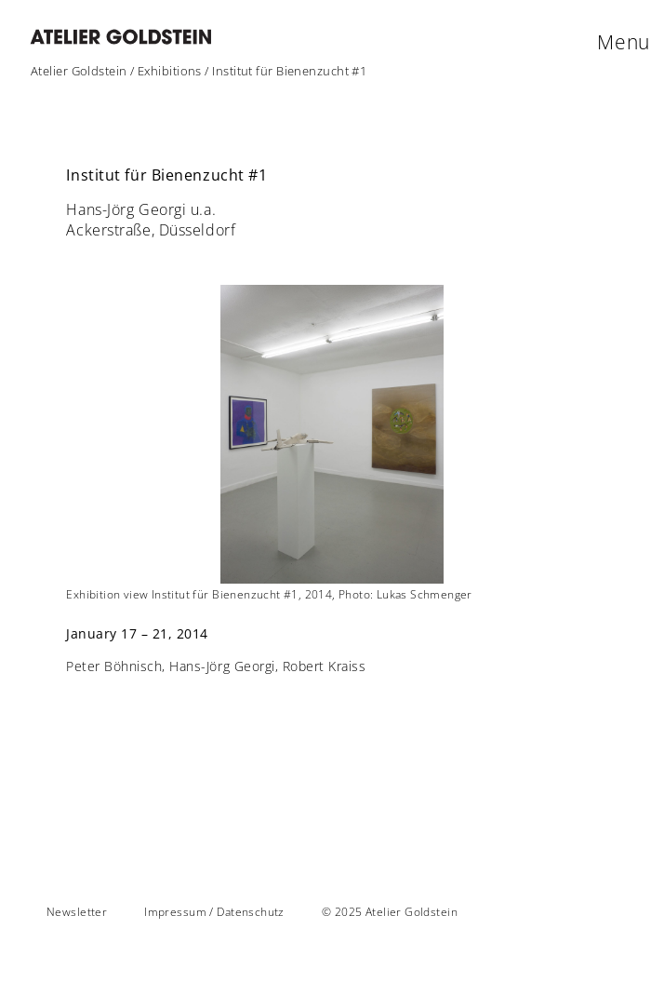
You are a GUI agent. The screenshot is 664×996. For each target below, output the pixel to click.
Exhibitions (170, 70)
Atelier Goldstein (79, 70)
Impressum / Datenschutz (214, 912)
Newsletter (76, 912)
